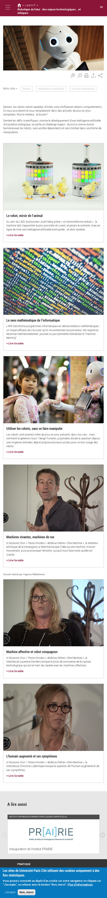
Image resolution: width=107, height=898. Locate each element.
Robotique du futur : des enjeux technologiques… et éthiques (49, 11)
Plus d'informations (80, 884)
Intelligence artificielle (51, 88)
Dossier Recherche (82, 88)
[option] (53, 834)
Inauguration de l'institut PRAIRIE (31, 849)
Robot (27, 88)
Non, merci (26, 892)
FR (101, 7)
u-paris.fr (30, 5)
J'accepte (9, 892)
